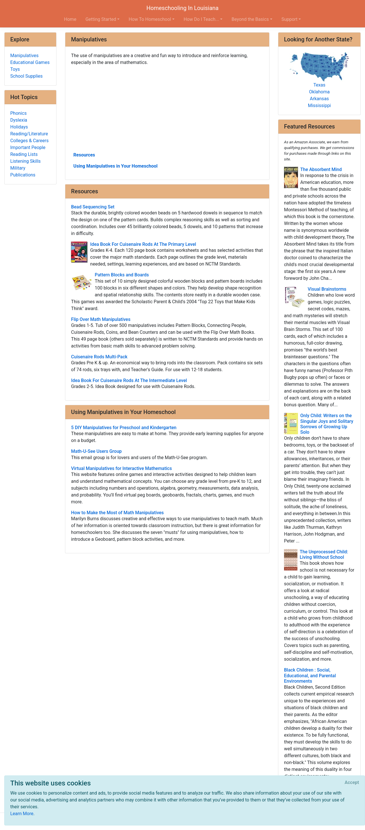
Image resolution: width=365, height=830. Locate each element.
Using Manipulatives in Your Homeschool (115, 166)
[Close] (352, 782)
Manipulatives (24, 55)
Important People (27, 147)
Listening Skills (25, 161)
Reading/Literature (29, 133)
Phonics (18, 113)
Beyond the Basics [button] (250, 19)
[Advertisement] (167, 108)
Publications (22, 175)
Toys (15, 69)
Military (17, 168)
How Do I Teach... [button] (201, 19)
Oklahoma (319, 92)
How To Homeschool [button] (150, 19)
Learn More (21, 813)
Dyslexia (18, 120)
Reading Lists (24, 154)
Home (70, 19)
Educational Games (30, 62)
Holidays (19, 127)
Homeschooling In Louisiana (183, 8)
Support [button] (289, 19)
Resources (84, 155)
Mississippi (319, 105)
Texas (319, 85)
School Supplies (26, 76)
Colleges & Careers (29, 140)
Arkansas (319, 98)
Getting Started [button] (101, 19)
